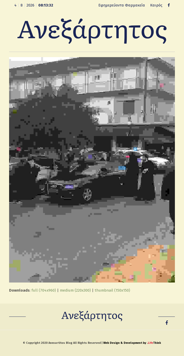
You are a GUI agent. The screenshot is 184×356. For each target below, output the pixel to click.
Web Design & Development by (132, 343)
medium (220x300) (75, 290)
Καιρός (156, 5)
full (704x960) (43, 290)
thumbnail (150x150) (112, 290)
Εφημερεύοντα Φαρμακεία (121, 5)
